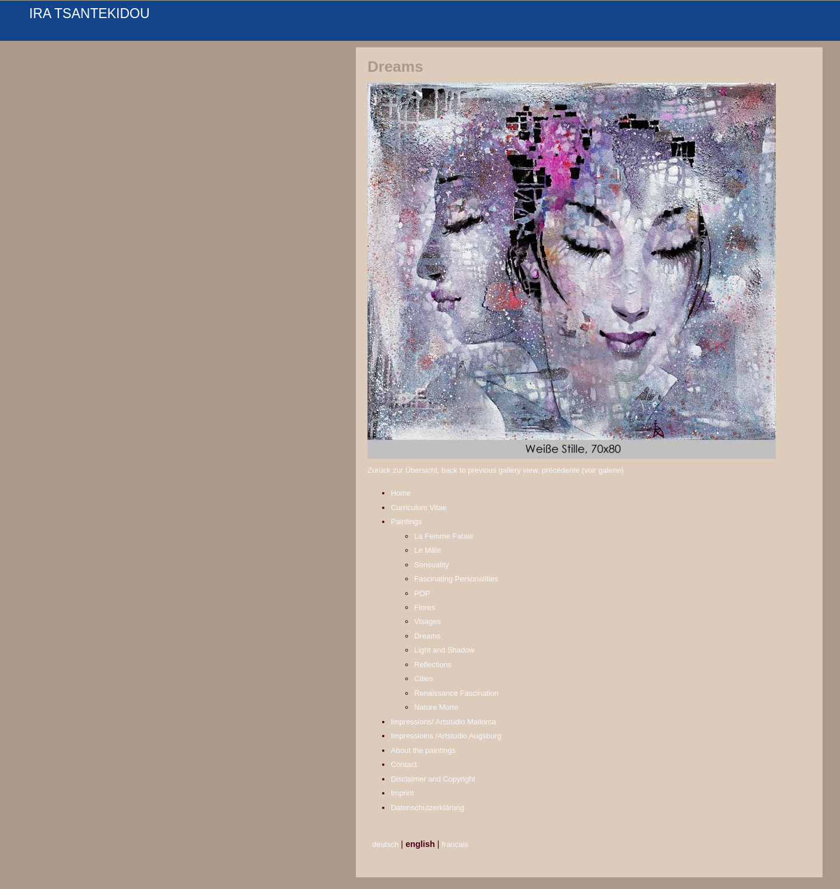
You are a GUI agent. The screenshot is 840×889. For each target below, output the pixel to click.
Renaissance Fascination (456, 693)
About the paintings (423, 750)
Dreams (427, 636)
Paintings (406, 521)
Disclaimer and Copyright (433, 779)
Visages (427, 621)
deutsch (385, 844)
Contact (404, 764)
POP (422, 593)
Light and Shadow (444, 650)
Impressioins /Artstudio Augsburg (446, 735)
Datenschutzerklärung (427, 807)
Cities (423, 678)
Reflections (433, 664)
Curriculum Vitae (419, 507)
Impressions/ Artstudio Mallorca (443, 721)
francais (455, 844)
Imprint (402, 793)
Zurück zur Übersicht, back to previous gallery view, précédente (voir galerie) (496, 470)
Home (401, 493)
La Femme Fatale (444, 536)
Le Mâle (427, 550)
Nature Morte (436, 707)
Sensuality (431, 564)
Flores (424, 607)
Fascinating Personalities (456, 578)
